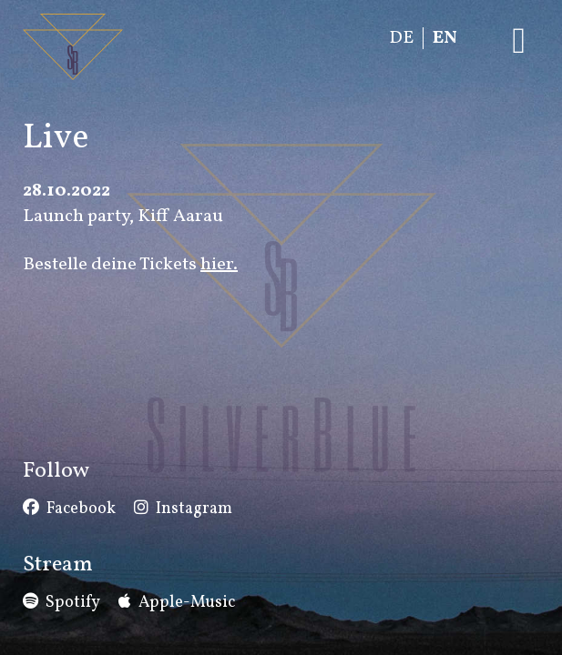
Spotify (73, 602)
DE (401, 38)
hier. (219, 264)
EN (445, 38)
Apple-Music (186, 602)
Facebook (81, 509)
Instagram (194, 509)
